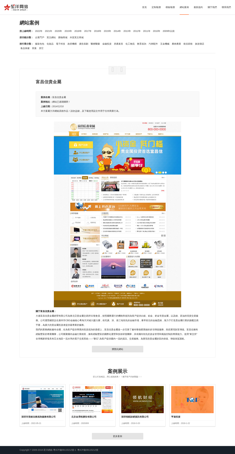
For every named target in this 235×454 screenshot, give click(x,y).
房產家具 (118, 43)
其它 (41, 48)
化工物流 (130, 43)
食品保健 (25, 48)
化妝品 (50, 43)
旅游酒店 (199, 43)
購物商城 (62, 37)
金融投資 (106, 43)
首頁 (144, 7)
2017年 (88, 31)
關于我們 (212, 7)
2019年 (68, 31)
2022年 (38, 31)
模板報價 (170, 7)
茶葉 (34, 48)
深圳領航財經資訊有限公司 (135, 416)
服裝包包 (39, 43)
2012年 (137, 31)
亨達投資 (175, 416)
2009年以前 (169, 31)
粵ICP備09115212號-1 (64, 450)
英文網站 (51, 37)
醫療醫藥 (95, 43)
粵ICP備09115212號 (87, 450)
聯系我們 (226, 7)
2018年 (78, 31)
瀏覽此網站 (117, 349)
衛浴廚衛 (188, 43)
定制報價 (156, 7)
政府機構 (72, 43)
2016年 (97, 31)
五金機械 (164, 43)
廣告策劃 (83, 43)
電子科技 (60, 43)
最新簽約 (198, 7)
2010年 (156, 31)
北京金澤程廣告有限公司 (83, 416)
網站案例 (184, 7)
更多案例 (117, 436)
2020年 (58, 31)
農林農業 (176, 43)
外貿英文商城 (77, 37)
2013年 (127, 31)
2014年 (117, 31)
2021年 (48, 31)
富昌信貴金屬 (59, 97)
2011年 (146, 31)
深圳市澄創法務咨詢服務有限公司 (38, 416)
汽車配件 (153, 43)
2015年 (107, 31)
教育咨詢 (141, 43)
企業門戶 (39, 37)
